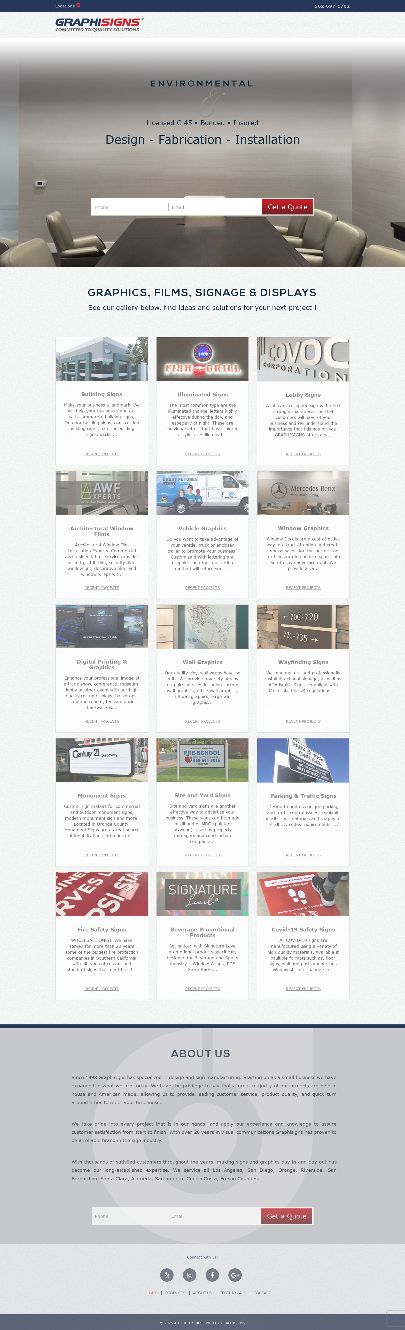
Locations (68, 6)
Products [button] (211, 25)
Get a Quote (287, 207)
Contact (337, 25)
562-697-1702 (332, 6)
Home (177, 25)
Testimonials (295, 25)
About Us (206, 1293)
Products (179, 1293)
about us (250, 25)
